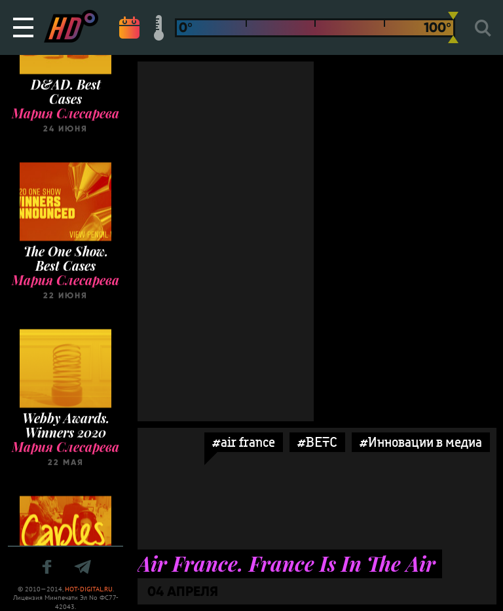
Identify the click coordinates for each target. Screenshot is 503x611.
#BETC (317, 442)
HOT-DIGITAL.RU (89, 589)
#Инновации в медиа (421, 442)
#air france (243, 442)
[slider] (453, 27)
